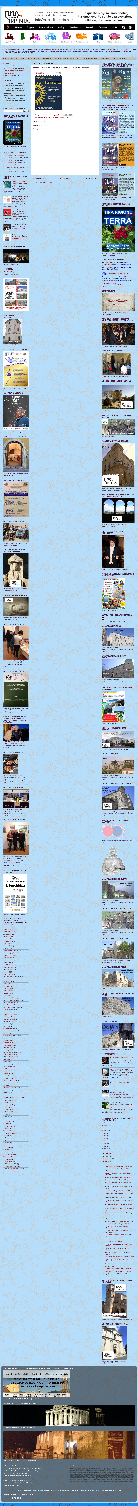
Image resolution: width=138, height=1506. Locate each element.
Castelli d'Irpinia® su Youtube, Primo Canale (16, 1473)
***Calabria (6, 1109)
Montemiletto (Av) (8, 960)
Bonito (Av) (6, 1061)
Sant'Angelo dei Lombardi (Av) (12, 976)
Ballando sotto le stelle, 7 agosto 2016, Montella (119, 1180)
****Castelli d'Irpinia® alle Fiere (12, 171)
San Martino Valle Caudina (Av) (12, 1000)
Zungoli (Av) (7, 990)
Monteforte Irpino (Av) (9, 955)
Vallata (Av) (6, 979)
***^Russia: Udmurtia (9, 1161)
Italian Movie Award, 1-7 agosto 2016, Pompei (118, 1166)
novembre (108, 1153)
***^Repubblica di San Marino (12, 1166)
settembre (108, 1158)
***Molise (6, 1140)
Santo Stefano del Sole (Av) (11, 1052)
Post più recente (40, 178)
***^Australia (7, 1142)
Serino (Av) (6, 983)
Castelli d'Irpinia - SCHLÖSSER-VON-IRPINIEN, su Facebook (21, 1483)
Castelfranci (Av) (8, 1005)
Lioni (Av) (6, 995)
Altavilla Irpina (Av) (8, 969)
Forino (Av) (6, 1033)
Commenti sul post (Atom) (46, 182)
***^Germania (7, 1159)
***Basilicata (7, 1112)
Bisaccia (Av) (7, 993)
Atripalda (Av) (64, 117)
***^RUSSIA (7, 1147)
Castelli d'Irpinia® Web (10, 66)
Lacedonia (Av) (7, 1038)
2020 (105, 1138)
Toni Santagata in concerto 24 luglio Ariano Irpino (119, 1256)
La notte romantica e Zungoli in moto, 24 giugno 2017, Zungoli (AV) (121, 1091)
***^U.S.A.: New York (9, 1126)
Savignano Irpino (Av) (9, 1002)
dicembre (108, 1151)
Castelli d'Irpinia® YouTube (11, 75)
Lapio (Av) (6, 939)
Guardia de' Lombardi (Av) (11, 1035)
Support (107, 1263)
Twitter (112, 280)
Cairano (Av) (7, 1024)
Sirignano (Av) (7, 1090)
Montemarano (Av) (8, 967)
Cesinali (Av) (7, 946)
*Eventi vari (6, 272)
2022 (105, 1133)
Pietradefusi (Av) (8, 1047)
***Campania (41, 117)
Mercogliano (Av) (8, 929)
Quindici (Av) (7, 1078)
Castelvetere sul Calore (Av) (11, 1031)
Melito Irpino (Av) (8, 1071)
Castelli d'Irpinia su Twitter (11, 1485)
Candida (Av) (7, 965)
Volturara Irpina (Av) (9, 1019)
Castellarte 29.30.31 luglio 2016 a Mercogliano (118, 1268)
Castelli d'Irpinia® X (9, 73)
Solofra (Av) (6, 986)
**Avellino (6, 927)
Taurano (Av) (7, 988)
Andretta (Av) (7, 1021)
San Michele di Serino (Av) (11, 950)
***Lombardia (7, 1105)
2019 (105, 1141)
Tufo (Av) (6, 948)
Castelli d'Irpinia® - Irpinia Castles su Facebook (17, 1480)
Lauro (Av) (6, 943)
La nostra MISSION (110, 1266)
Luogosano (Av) (8, 1040)
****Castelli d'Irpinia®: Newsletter (87, 58)
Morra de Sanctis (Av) (9, 1042)
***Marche (6, 1135)
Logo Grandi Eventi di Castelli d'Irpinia (116, 1274)
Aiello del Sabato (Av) (9, 1057)
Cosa (106, 1239)
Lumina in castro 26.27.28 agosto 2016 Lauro (118, 1224)
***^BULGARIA (7, 1121)
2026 (105, 1122)
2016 (105, 1149)
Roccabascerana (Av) (9, 1083)
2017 (105, 1146)
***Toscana (6, 1128)
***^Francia (6, 1157)
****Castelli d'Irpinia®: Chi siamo (14, 58)
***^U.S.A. (6, 1116)
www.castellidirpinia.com (109, 264)
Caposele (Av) (7, 1064)
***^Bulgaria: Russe (9, 1154)
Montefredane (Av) (8, 957)
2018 (105, 1143)
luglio (107, 1164)
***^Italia (5, 1102)
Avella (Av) (6, 972)
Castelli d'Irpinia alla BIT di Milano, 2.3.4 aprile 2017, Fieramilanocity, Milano (19, 226)
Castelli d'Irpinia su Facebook (12, 1478)
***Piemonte (7, 1138)
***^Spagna (6, 1149)
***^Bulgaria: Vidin (8, 1145)
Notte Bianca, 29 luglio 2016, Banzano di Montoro (119, 1191)
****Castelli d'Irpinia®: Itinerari (64, 58)
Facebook (105, 280)
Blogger (119, 1490)
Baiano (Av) (6, 1059)
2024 (105, 1128)
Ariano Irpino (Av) (8, 936)
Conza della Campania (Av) (11, 1007)
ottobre (107, 1156)
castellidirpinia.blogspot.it (115, 274)
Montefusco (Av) (8, 974)
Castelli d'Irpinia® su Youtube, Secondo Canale (17, 1475)
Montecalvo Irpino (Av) (10, 1014)
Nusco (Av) (6, 1076)
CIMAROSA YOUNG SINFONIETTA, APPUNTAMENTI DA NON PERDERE (121, 1069)
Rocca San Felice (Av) (10, 1080)
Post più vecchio (90, 178)
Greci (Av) (6, 1068)
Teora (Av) (6, 1092)
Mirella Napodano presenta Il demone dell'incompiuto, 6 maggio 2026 (20, 236)
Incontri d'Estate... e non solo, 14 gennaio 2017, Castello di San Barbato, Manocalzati (19, 212)
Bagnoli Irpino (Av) (8, 981)
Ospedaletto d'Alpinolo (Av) (11, 998)
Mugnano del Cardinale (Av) (11, 1045)
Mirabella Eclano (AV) (9, 1012)
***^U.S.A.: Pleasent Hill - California (13, 1168)
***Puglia (6, 1123)
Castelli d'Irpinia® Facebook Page (13, 70)
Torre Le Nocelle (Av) (9, 1054)
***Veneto (6, 1131)
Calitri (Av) (6, 1026)
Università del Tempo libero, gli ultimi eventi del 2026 (20, 197)
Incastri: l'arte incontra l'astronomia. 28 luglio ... (119, 1197)
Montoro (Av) (7, 962)
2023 (105, 1130)
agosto (107, 1161)
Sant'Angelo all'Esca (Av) (10, 1050)
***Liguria (6, 1107)
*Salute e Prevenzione (52, 117)
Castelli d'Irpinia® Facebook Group (13, 68)
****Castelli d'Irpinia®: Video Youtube (113, 58)
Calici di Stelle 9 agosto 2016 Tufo (115, 1241)
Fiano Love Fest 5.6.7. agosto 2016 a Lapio (118, 1271)
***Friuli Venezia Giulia (10, 1164)
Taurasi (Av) (7, 1017)
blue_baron (105, 1490)
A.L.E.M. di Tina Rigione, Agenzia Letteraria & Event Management (22, 1468)
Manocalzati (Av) (8, 931)
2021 (105, 1136)
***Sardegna (7, 1152)
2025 (105, 1125)
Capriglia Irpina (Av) (9, 1028)
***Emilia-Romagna (9, 1133)
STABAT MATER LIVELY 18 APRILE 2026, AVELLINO (20, 182)
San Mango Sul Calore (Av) (11, 1087)
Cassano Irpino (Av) (9, 1066)
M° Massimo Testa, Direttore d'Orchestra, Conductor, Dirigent (21, 1471)
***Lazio (5, 1119)
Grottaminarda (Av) (9, 1009)
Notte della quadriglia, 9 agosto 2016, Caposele (119, 1177)
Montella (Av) (7, 1073)
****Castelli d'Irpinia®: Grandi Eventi (39, 58)
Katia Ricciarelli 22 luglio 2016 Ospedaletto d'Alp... (120, 1221)
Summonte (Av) (8, 953)
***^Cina (5, 1114)
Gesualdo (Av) (7, 941)
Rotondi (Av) (7, 1085)
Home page (65, 178)
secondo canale (113, 277)
